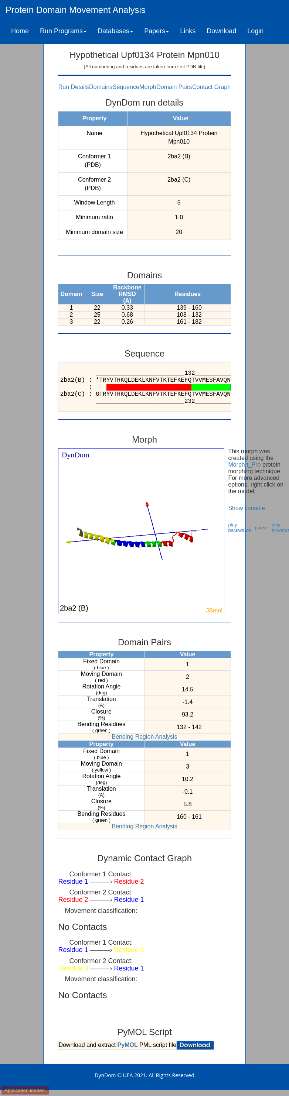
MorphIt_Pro (244, 464)
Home (20, 31)
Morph (147, 87)
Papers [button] (156, 31)
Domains (100, 87)
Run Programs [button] (63, 31)
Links (188, 31)
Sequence (126, 87)
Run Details (73, 87)
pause (261, 527)
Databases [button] (115, 31)
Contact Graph (211, 87)
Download (221, 31)
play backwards (239, 527)
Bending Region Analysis (144, 736)
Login (255, 31)
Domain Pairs (174, 87)
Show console (246, 508)
